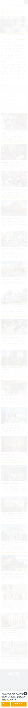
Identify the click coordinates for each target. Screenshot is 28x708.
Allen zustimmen (4, 704)
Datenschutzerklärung (6, 700)
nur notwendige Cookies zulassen (17, 704)
